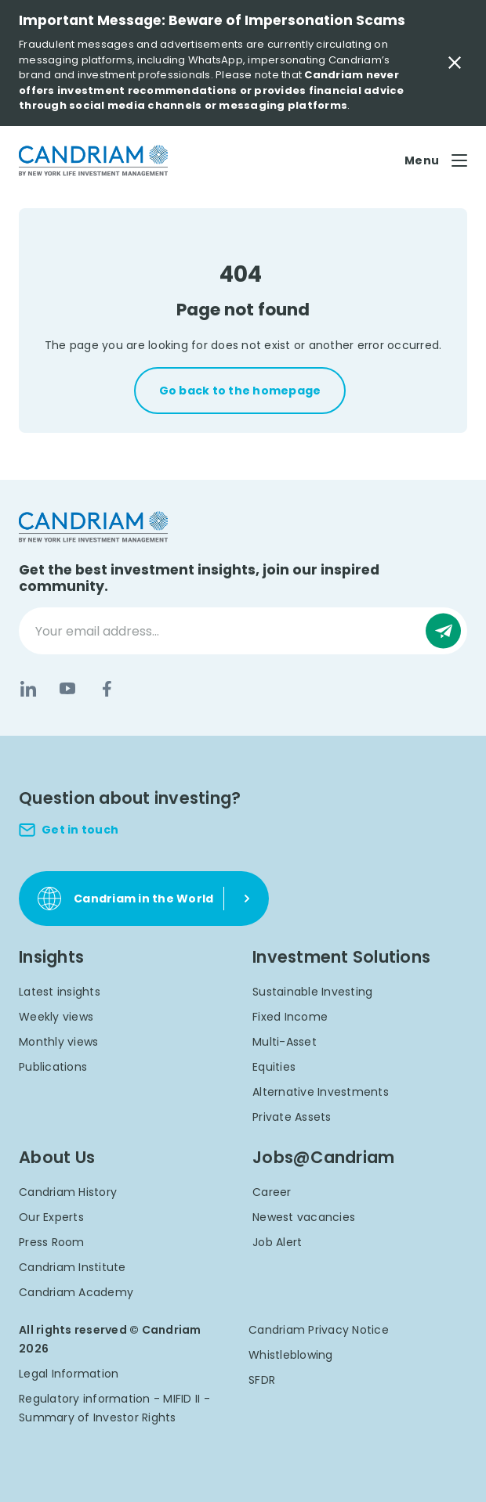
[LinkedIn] (28, 688)
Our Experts (51, 1217)
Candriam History (68, 1192)
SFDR (261, 1380)
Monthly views (58, 1042)
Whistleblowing (290, 1355)
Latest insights (59, 992)
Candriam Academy (76, 1292)
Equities (274, 1067)
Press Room (52, 1242)
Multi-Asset (284, 1042)
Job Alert (277, 1242)
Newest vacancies (303, 1217)
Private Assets (292, 1117)
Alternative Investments (320, 1092)
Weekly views (56, 1017)
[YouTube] (67, 688)
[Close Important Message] (454, 62)
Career (272, 1192)
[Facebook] (106, 688)
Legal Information (68, 1373)
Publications (53, 1067)
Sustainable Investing (312, 992)
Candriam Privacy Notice (318, 1330)
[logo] (93, 161)
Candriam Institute (72, 1267)
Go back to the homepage (240, 390)
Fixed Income (290, 1017)
